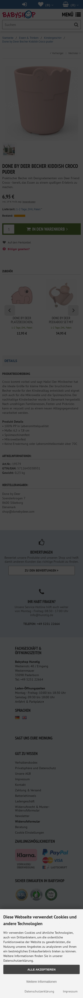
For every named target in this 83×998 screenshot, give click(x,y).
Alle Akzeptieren (41, 969)
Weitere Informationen (41, 981)
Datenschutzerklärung (39, 991)
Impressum (70, 991)
